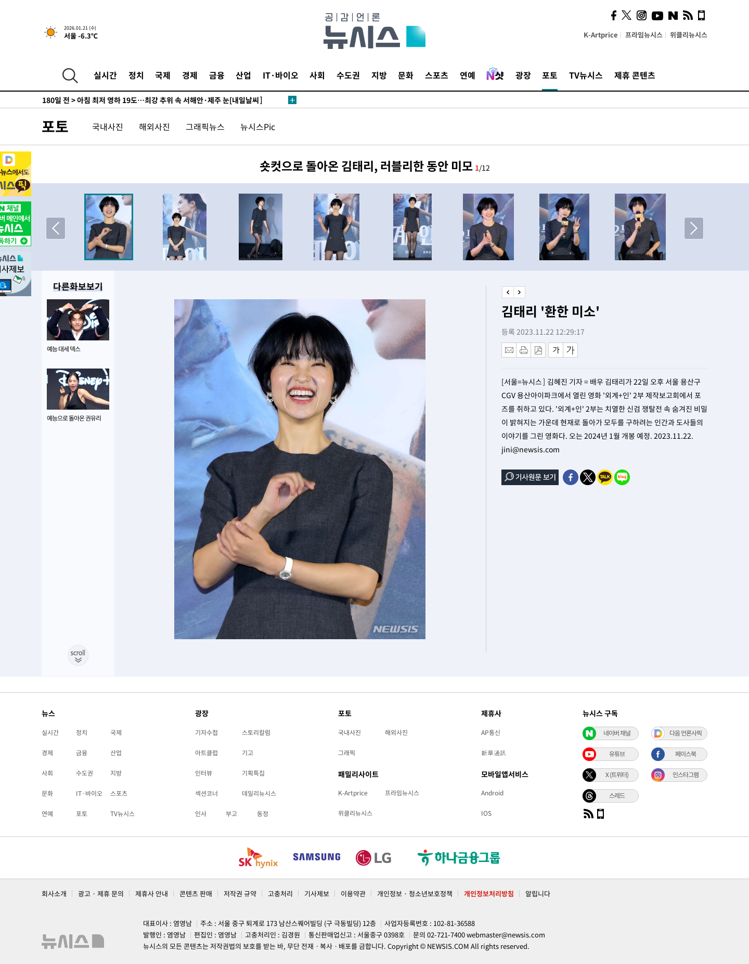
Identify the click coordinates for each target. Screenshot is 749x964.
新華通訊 (493, 752)
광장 (523, 75)
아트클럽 (206, 752)
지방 (379, 75)
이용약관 (353, 893)
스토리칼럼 (256, 732)
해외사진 (154, 126)
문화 (406, 75)
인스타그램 (686, 774)
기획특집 (253, 773)
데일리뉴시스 (259, 793)
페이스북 (685, 753)
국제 (163, 75)
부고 (231, 813)
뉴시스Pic (257, 126)
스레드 (617, 795)
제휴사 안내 (151, 893)
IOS (486, 813)
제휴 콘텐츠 (634, 75)
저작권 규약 (240, 893)
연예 (467, 75)
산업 (243, 75)
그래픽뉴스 (205, 126)
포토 (550, 75)
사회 (317, 75)
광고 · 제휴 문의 (101, 893)
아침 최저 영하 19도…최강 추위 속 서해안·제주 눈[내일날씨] (152, 100)
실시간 (105, 75)
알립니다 (537, 893)
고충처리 (280, 893)
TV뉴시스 (586, 75)
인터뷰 (203, 773)
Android (492, 792)
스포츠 (436, 75)
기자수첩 (206, 732)
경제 (190, 75)
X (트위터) (616, 774)
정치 (136, 75)
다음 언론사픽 (685, 733)
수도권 (348, 75)
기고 (247, 752)
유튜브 (617, 753)
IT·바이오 (281, 75)
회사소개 (54, 893)
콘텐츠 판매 (195, 893)
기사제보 (316, 893)
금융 (217, 75)
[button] (694, 228)
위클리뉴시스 (688, 35)
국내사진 (107, 126)
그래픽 (346, 752)
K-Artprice (601, 35)
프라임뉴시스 (644, 35)
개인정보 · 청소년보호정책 (415, 893)
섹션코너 (206, 793)
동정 (262, 813)
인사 (200, 813)
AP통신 (490, 732)
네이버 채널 (616, 733)
